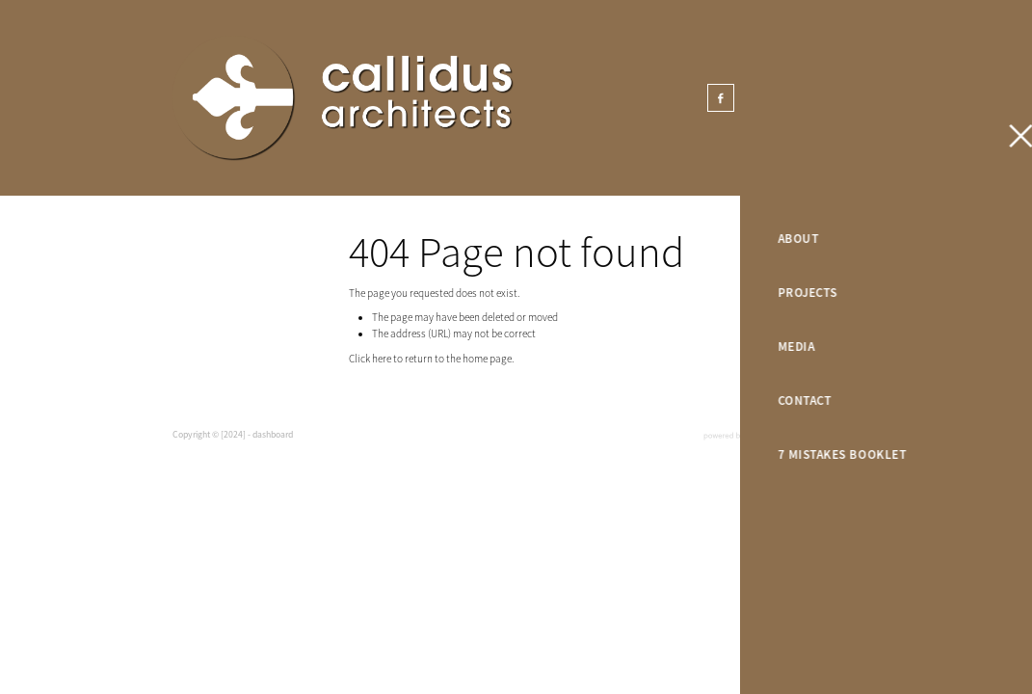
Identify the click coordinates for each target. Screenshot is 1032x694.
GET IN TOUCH (876, 98)
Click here (370, 358)
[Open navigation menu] (963, 98)
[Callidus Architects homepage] (430, 98)
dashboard (272, 434)
